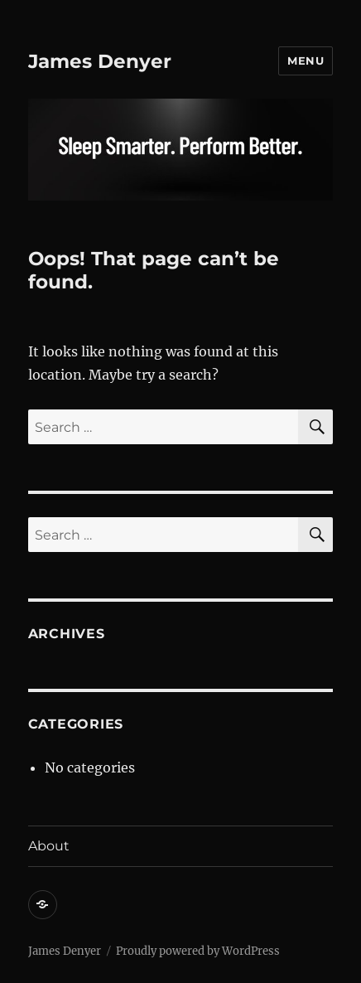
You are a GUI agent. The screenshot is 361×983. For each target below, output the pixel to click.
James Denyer (99, 61)
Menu (305, 60)
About (49, 846)
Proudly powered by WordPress (198, 951)
